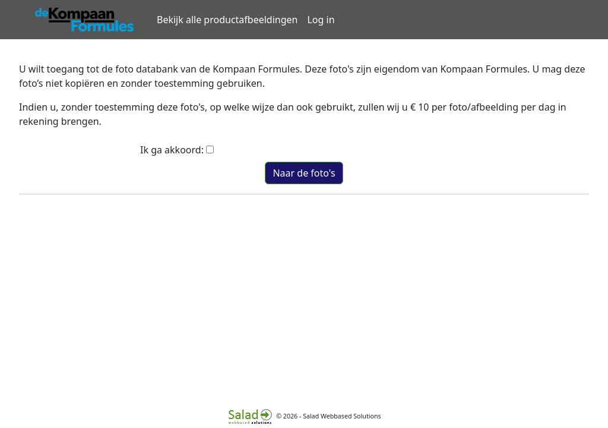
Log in (320, 19)
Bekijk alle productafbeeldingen (227, 19)
